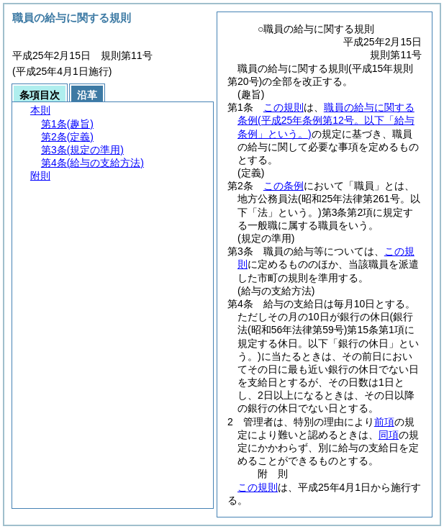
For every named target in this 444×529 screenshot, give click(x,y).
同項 (389, 434)
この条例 (283, 185)
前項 (384, 422)
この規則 (283, 107)
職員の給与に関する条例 (325, 120)
